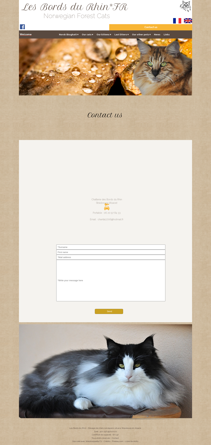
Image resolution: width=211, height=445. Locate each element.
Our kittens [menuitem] (104, 34)
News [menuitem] (157, 34)
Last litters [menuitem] (121, 34)
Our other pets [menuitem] (141, 34)
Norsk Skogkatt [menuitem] (68, 34)
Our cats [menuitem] (87, 34)
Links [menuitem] (167, 34)
